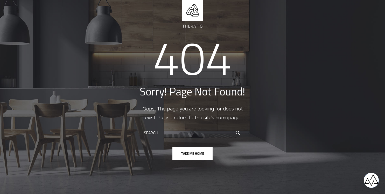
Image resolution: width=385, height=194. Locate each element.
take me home (192, 153)
